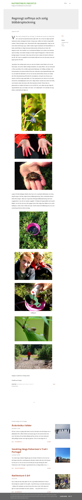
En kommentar (18, 441)
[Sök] (65, 3)
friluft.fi (63, 45)
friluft (63, 44)
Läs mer (49, 441)
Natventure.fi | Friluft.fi (23, 3)
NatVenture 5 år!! (21, 475)
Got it (70, 496)
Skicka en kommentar (20, 468)
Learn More (63, 496)
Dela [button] (63, 36)
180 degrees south (65, 42)
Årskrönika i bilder (22, 425)
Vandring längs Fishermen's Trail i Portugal (30, 450)
